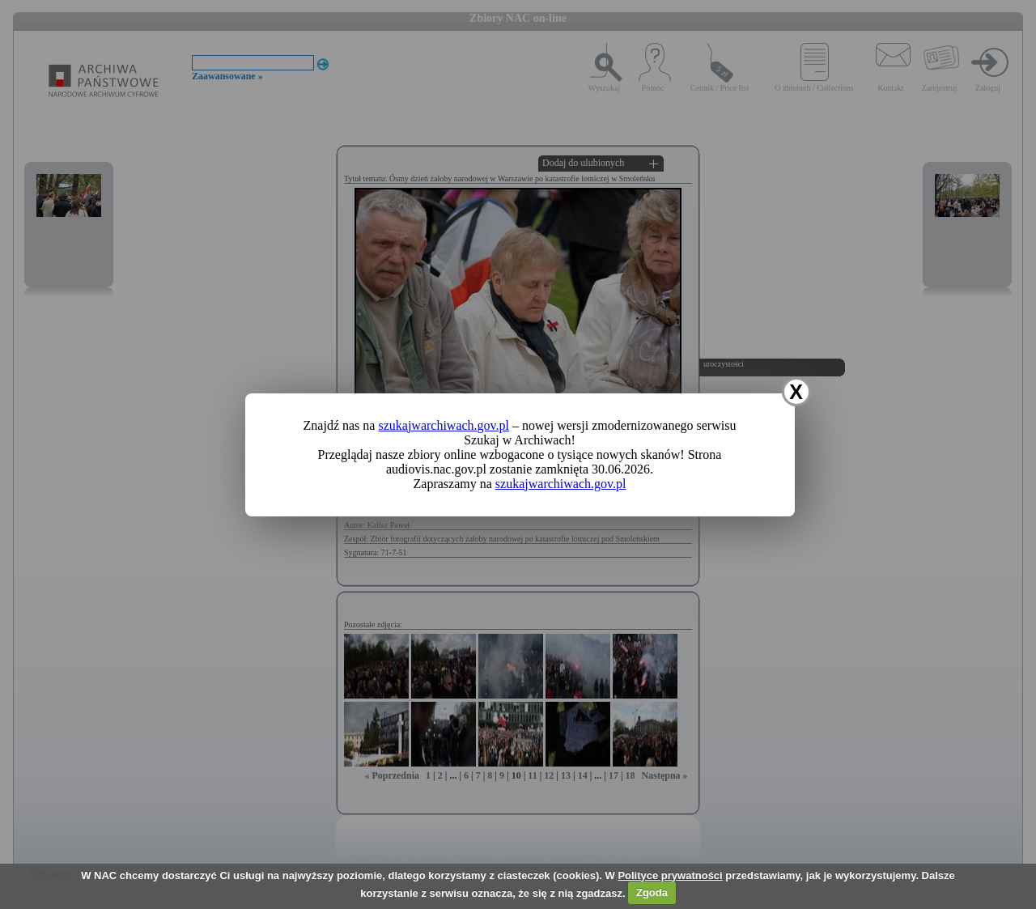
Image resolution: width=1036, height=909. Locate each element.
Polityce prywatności (670, 875)
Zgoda (652, 892)
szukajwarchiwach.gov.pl (443, 425)
